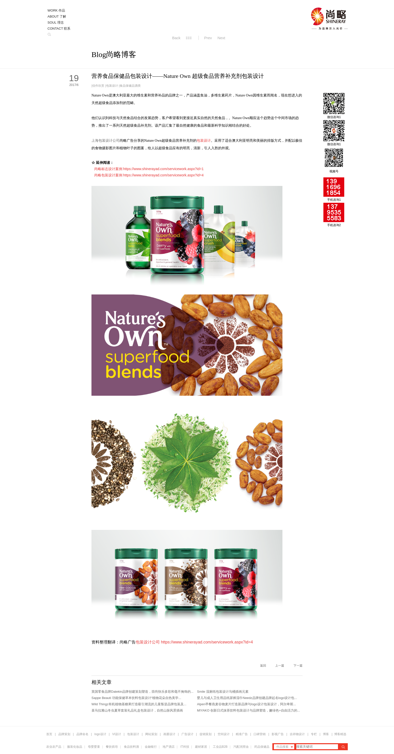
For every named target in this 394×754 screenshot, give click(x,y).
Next (221, 38)
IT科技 (184, 746)
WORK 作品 (56, 10)
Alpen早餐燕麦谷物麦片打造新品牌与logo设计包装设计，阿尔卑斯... (246, 704)
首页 (49, 734)
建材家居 (201, 746)
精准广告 (242, 734)
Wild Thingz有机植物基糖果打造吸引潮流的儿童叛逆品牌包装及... (138, 704)
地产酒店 (169, 746)
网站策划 (151, 734)
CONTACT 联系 (58, 28)
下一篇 (298, 665)
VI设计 (116, 734)
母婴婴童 (94, 746)
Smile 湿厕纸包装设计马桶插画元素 (223, 691)
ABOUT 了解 (56, 16)
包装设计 (112, 85)
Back (176, 38)
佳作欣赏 (98, 85)
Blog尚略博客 (113, 54)
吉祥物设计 (297, 734)
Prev (208, 38)
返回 (263, 665)
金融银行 (151, 746)
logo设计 (100, 734)
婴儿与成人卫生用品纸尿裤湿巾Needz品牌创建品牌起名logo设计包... (247, 698)
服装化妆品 (74, 746)
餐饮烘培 (112, 746)
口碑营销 (260, 734)
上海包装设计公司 (105, 140)
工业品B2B (220, 746)
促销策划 (206, 734)
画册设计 (169, 734)
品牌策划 (64, 734)
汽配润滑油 (241, 746)
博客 (326, 734)
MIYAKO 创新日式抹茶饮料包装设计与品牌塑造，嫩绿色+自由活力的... (248, 710)
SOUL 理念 (55, 22)
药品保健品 (261, 746)
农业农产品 (53, 746)
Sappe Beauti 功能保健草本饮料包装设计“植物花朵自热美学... (136, 698)
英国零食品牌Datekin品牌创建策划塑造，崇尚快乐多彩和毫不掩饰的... (142, 691)
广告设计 (187, 734)
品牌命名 (82, 734)
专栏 (314, 734)
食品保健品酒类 (130, 85)
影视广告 (278, 734)
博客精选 (340, 734)
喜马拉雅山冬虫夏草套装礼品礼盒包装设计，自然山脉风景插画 (137, 710)
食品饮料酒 (131, 746)
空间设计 (224, 734)
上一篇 (279, 665)
